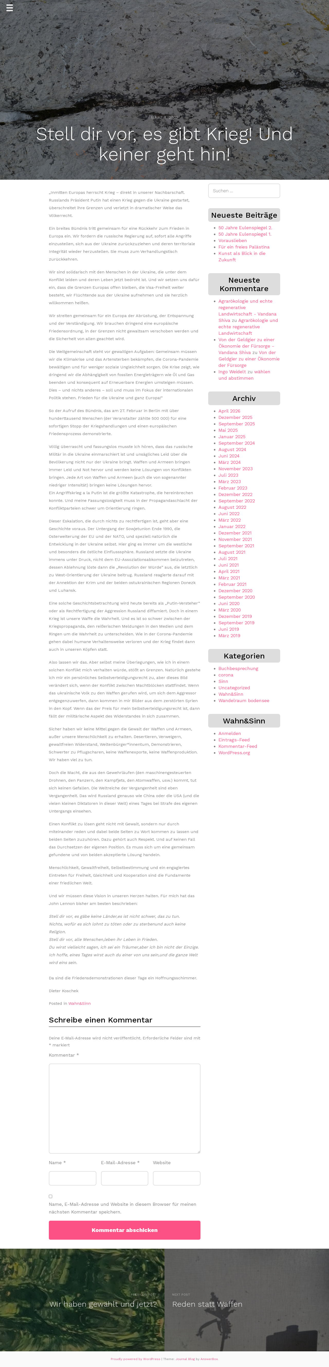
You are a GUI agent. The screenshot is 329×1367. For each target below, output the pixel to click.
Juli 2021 (227, 558)
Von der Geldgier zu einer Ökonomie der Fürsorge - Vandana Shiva (246, 346)
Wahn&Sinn (79, 1003)
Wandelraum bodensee (243, 700)
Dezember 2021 (235, 533)
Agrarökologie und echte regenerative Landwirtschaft (248, 327)
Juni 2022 (229, 513)
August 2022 (232, 507)
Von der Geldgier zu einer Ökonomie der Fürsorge (249, 359)
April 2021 (229, 571)
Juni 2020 (229, 603)
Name (57, 1162)
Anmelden (229, 733)
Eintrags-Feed (234, 739)
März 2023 (229, 481)
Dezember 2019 (235, 616)
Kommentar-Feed (237, 746)
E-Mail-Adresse (120, 1162)
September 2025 (236, 423)
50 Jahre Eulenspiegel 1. (244, 234)
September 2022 (236, 500)
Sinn (223, 681)
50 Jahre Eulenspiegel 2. (245, 227)
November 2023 (235, 468)
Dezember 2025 (235, 417)
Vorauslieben (232, 240)
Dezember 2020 (235, 590)
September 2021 (236, 545)
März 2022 (229, 520)
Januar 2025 (231, 436)
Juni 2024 (229, 455)
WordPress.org (234, 752)
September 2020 (236, 597)
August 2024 (232, 449)
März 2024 (229, 462)
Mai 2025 (228, 430)
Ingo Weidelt (232, 371)
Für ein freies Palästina (244, 247)
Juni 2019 (228, 629)
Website (162, 1162)
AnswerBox (209, 1359)
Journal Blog (186, 1359)
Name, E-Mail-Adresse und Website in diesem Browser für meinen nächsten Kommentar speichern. (122, 1208)
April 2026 (229, 411)
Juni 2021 (228, 565)
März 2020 (229, 610)
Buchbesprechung (238, 668)
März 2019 (229, 635)
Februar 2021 (232, 584)
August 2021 (231, 552)
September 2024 (236, 443)
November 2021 (235, 539)
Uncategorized (234, 687)
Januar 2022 (231, 526)
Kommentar (64, 1055)
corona (225, 674)
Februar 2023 (232, 488)
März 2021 (229, 577)
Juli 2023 (228, 475)
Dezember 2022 (235, 494)
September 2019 (236, 622)
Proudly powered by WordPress (136, 1359)
